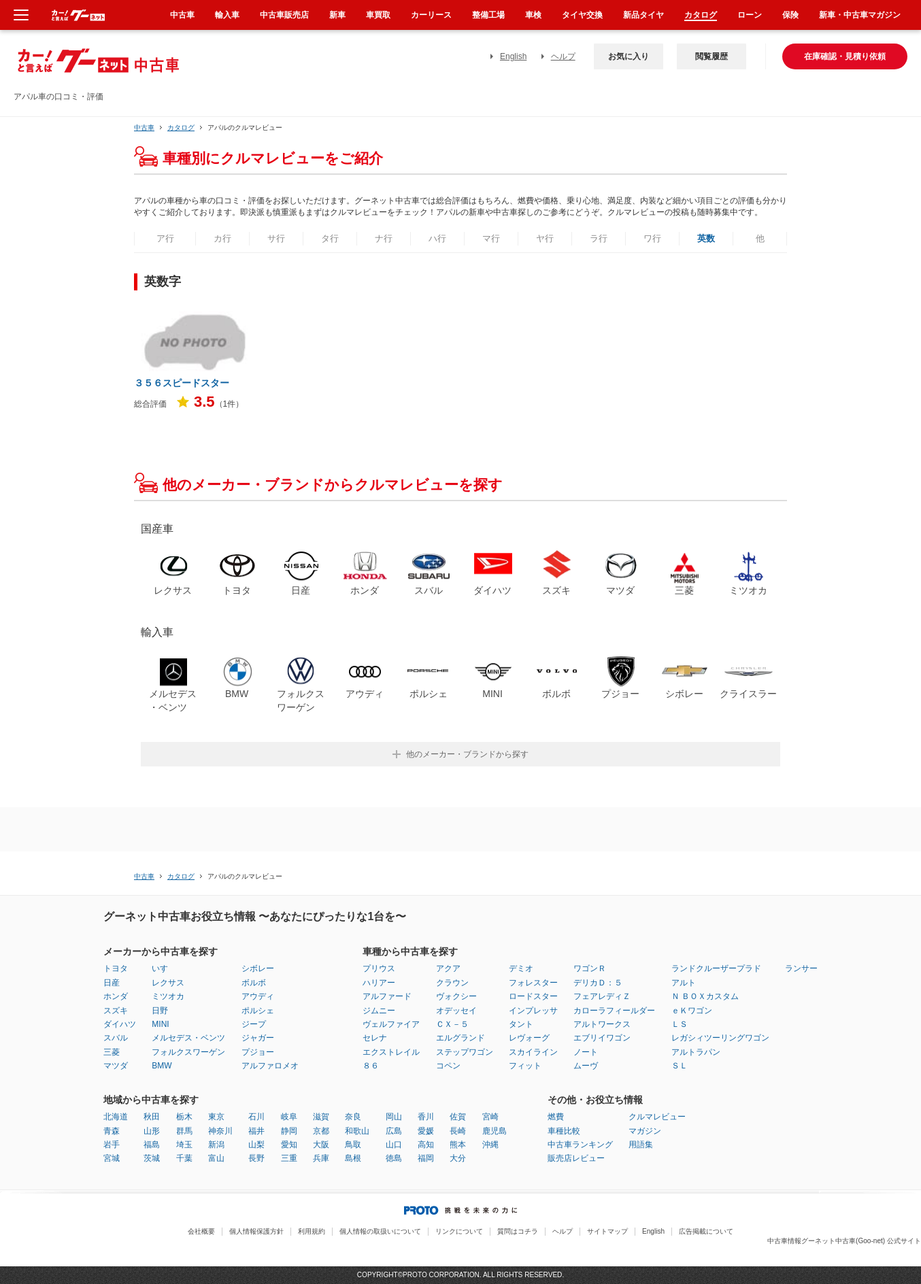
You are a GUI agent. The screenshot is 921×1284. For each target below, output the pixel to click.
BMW (161, 1065)
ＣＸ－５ (452, 1024)
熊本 (458, 1144)
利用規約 (311, 1231)
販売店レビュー (576, 1158)
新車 (337, 15)
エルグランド (460, 1038)
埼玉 (184, 1144)
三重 (289, 1158)
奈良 (353, 1116)
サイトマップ (607, 1231)
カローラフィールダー (614, 1010)
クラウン (452, 982)
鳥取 (353, 1144)
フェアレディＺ (602, 996)
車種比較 (564, 1131)
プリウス (379, 968)
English (513, 56)
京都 (321, 1131)
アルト (683, 982)
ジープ (253, 1024)
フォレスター (533, 982)
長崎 (458, 1131)
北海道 (115, 1116)
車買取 (378, 15)
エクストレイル (391, 1052)
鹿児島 (494, 1131)
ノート (585, 1052)
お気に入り (628, 56)
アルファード (387, 996)
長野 (256, 1158)
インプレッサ (533, 1010)
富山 (216, 1158)
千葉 (184, 1158)
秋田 (152, 1116)
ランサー (801, 968)
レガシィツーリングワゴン (720, 1038)
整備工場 (488, 15)
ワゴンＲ (589, 968)
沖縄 (490, 1144)
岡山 (394, 1116)
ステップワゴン (464, 1052)
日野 (160, 1010)
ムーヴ (585, 1065)
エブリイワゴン (602, 1038)
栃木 (184, 1116)
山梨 (256, 1144)
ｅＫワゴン (691, 1010)
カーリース (431, 15)
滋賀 (321, 1116)
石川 (256, 1116)
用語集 (641, 1144)
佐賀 (458, 1116)
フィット (525, 1065)
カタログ (700, 15)
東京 (216, 1116)
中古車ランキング (580, 1144)
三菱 (111, 1052)
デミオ (521, 968)
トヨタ (115, 968)
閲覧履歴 (711, 56)
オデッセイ (456, 1010)
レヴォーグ (529, 1038)
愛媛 (426, 1131)
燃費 (556, 1116)
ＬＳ (679, 1024)
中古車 (144, 127)
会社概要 (201, 1231)
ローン (749, 15)
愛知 (289, 1144)
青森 (111, 1131)
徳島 (394, 1158)
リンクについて (459, 1231)
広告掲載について (706, 1231)
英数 (706, 238)
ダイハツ (119, 1024)
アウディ (257, 996)
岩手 (111, 1144)
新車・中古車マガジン (860, 15)
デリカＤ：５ (597, 982)
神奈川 (220, 1131)
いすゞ (164, 968)
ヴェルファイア (391, 1024)
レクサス (168, 982)
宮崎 (490, 1116)
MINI (160, 1024)
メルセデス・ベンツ (188, 1038)
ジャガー (257, 1038)
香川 (426, 1116)
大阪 (321, 1144)
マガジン (645, 1131)
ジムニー (379, 1010)
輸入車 (227, 15)
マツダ (115, 1065)
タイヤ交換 (582, 15)
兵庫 (321, 1158)
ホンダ (115, 996)
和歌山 (357, 1131)
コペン (448, 1065)
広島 (394, 1131)
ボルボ (253, 982)
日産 (111, 982)
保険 (790, 15)
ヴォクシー (456, 996)
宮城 (111, 1158)
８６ (371, 1065)
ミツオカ (168, 996)
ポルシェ (257, 1010)
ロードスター (533, 996)
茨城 (152, 1158)
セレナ (375, 1038)
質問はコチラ (517, 1231)
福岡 (426, 1158)
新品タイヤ (643, 15)
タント (521, 1024)
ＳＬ (679, 1065)
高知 (426, 1144)
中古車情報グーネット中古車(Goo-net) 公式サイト (844, 1241)
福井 (256, 1131)
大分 (458, 1158)
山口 (394, 1144)
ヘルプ (563, 56)
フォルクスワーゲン (188, 1052)
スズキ (115, 1010)
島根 (353, 1158)
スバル (115, 1038)
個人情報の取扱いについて (380, 1231)
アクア (448, 968)
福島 (152, 1144)
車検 (533, 15)
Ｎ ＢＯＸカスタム (705, 996)
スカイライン (533, 1052)
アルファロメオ (270, 1065)
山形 (152, 1131)
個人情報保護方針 (256, 1231)
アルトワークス (602, 1024)
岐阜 (289, 1116)
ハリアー (379, 982)
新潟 (216, 1144)
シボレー (257, 968)
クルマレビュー (657, 1116)
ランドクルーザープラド (716, 968)
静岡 (289, 1131)
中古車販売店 (284, 15)
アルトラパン (695, 1052)
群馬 (184, 1131)
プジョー (257, 1052)
